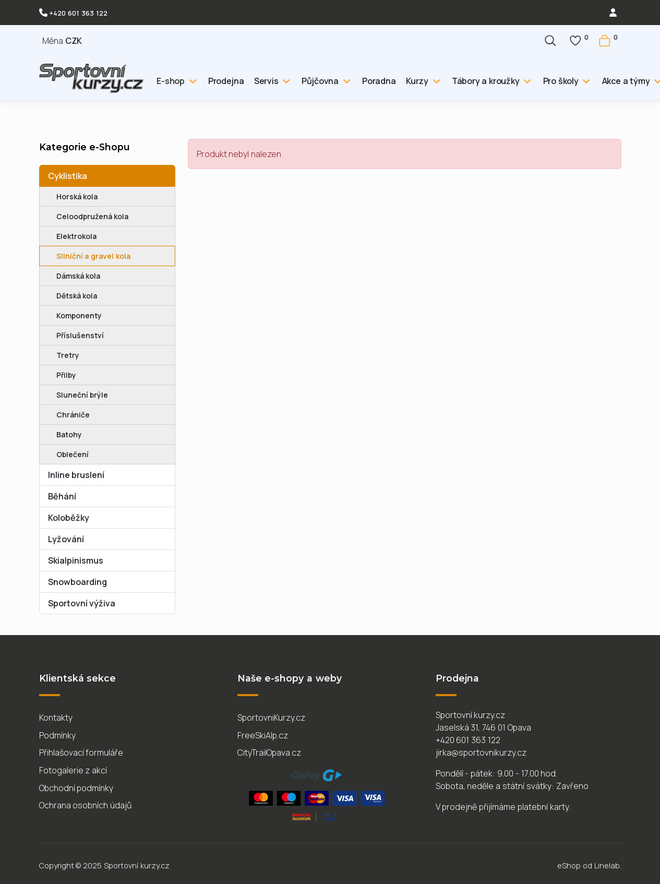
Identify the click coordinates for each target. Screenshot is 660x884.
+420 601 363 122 (78, 13)
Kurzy (417, 81)
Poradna (379, 81)
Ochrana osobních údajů (85, 805)
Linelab (607, 865)
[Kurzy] (434, 80)
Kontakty (56, 717)
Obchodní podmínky (76, 788)
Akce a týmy (626, 81)
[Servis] (285, 80)
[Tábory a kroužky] (526, 80)
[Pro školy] (585, 80)
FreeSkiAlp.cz (262, 735)
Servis (266, 81)
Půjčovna (320, 81)
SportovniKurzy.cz (271, 717)
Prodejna (226, 81)
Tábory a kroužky (486, 81)
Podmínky (57, 735)
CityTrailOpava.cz (269, 752)
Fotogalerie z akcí (73, 770)
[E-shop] (191, 80)
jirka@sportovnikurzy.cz (481, 752)
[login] (613, 12)
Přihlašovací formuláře (81, 752)
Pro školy (561, 81)
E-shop (171, 81)
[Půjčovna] (345, 80)
